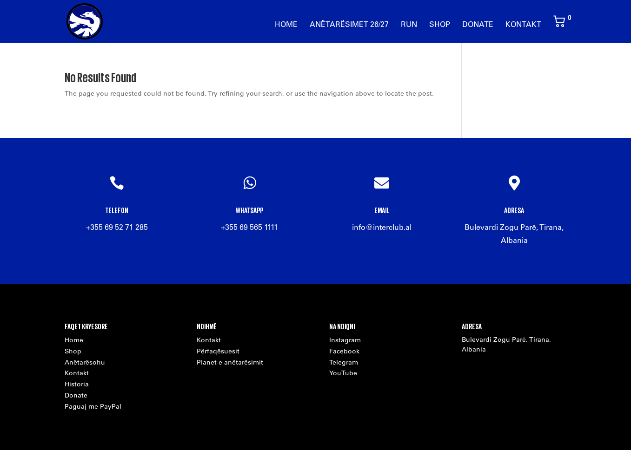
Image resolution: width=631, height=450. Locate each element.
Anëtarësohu (85, 362)
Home (286, 25)
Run (409, 25)
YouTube (343, 373)
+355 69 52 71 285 (117, 227)
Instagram (345, 340)
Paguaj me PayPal (93, 406)
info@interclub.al (382, 227)
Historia (77, 384)
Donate (477, 25)
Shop (439, 25)
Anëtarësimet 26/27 (349, 25)
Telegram (343, 362)
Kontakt (523, 25)
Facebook (344, 351)
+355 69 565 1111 (249, 227)
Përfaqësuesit (218, 351)
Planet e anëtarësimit (230, 362)
